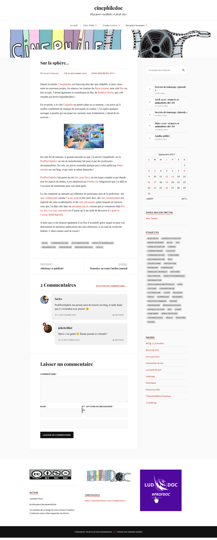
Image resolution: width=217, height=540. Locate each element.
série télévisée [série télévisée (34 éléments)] (169, 313)
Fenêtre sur (92, 181)
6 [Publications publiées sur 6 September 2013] (172, 170)
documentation (80, 243)
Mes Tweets (152, 218)
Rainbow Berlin (106, 92)
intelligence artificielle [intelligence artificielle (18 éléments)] (161, 284)
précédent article (80, 206)
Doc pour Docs (82, 177)
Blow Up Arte (152, 350)
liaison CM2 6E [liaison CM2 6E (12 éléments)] (167, 288)
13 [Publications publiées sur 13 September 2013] (172, 176)
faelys (58, 299)
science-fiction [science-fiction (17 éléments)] (156, 309)
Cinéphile (68, 104)
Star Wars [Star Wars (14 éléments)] (153, 313)
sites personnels (87, 202)
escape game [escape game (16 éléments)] (154, 263)
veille (99, 247)
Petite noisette (102, 88)
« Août (149, 199)
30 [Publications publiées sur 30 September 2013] (149, 193)
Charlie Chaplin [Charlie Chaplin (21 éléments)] (156, 247)
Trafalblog (151, 402)
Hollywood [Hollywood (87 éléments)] (154, 276)
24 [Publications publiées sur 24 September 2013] (155, 187)
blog (44, 243)
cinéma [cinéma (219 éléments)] (171, 247)
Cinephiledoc (65, 84)
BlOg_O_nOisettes (155, 343)
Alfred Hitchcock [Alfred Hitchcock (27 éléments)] (171, 238)
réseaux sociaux (84, 247)
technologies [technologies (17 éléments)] (155, 318)
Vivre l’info (88, 25)
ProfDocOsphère (48, 161)
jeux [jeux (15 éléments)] (180, 284)
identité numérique (103, 243)
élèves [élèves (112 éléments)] (151, 322)
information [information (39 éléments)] (154, 280)
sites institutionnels (110, 198)
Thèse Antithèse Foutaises (158, 396)
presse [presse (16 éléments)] (173, 301)
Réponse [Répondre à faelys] (119, 315)
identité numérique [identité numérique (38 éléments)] (174, 276)
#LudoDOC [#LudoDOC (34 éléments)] (153, 238)
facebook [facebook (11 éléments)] (153, 267)
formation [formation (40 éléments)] (167, 267)
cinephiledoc (108, 7)
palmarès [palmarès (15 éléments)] (177, 297)
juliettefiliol (51, 73)
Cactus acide (72, 198)
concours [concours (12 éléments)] (173, 255)
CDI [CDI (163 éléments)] (177, 242)
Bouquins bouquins (135, 25)
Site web (83, 410)
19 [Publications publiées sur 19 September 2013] (166, 182)
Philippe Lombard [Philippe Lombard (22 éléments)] (157, 301)
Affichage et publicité (52, 268)
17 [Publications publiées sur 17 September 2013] (155, 182)
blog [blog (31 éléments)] (169, 242)
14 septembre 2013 (67, 315)
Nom (43, 408)
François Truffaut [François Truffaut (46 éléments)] (157, 272)
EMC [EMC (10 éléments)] (170, 259)
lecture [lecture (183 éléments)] (152, 288)
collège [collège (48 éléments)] (170, 251)
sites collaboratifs (49, 198)
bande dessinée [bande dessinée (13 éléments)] (156, 242)
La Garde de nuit (153, 369)
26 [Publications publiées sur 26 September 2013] (166, 187)
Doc (122, 88)
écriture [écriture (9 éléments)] (180, 318)
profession (65, 247)
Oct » (184, 199)
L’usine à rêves (110, 25)
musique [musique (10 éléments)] (177, 293)
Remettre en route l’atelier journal (108, 268)
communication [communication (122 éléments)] (156, 255)
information (49, 247)
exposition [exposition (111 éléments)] (170, 263)
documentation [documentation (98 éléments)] (156, 259)
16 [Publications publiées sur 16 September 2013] (149, 182)
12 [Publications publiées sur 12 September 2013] (166, 176)
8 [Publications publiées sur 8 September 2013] (184, 170)
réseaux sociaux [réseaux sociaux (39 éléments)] (172, 305)
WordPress (106, 534)
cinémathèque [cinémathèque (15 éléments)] (155, 251)
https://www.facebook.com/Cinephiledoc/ (105, 503)
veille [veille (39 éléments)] (169, 318)
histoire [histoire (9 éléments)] (175, 272)
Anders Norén (135, 534)
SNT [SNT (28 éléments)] (170, 309)
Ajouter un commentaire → (111, 286)
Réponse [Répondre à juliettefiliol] (119, 340)
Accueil (73, 25)
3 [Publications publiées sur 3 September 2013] (154, 170)
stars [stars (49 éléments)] (178, 309)
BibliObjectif (55, 214)
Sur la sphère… (61, 62)
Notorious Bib (153, 389)
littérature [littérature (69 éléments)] (154, 293)
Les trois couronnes (58, 210)
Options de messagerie (100, 408)
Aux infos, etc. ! (108, 73)
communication (59, 243)
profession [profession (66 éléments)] (154, 305)
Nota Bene (151, 382)
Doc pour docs (153, 356)
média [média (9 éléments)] (151, 297)
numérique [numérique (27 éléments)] (163, 297)
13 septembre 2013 (78, 73)
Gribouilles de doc (155, 363)
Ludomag (150, 376)
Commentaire (48, 374)
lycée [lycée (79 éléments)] (167, 293)
